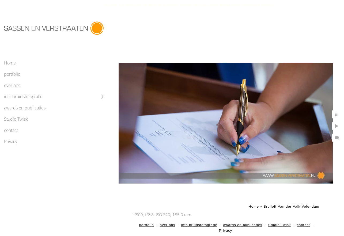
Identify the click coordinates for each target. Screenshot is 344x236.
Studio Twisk (16, 119)
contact (11, 130)
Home (10, 63)
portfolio (12, 74)
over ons (12, 85)
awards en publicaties (25, 108)
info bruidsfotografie (23, 97)
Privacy (10, 141)
